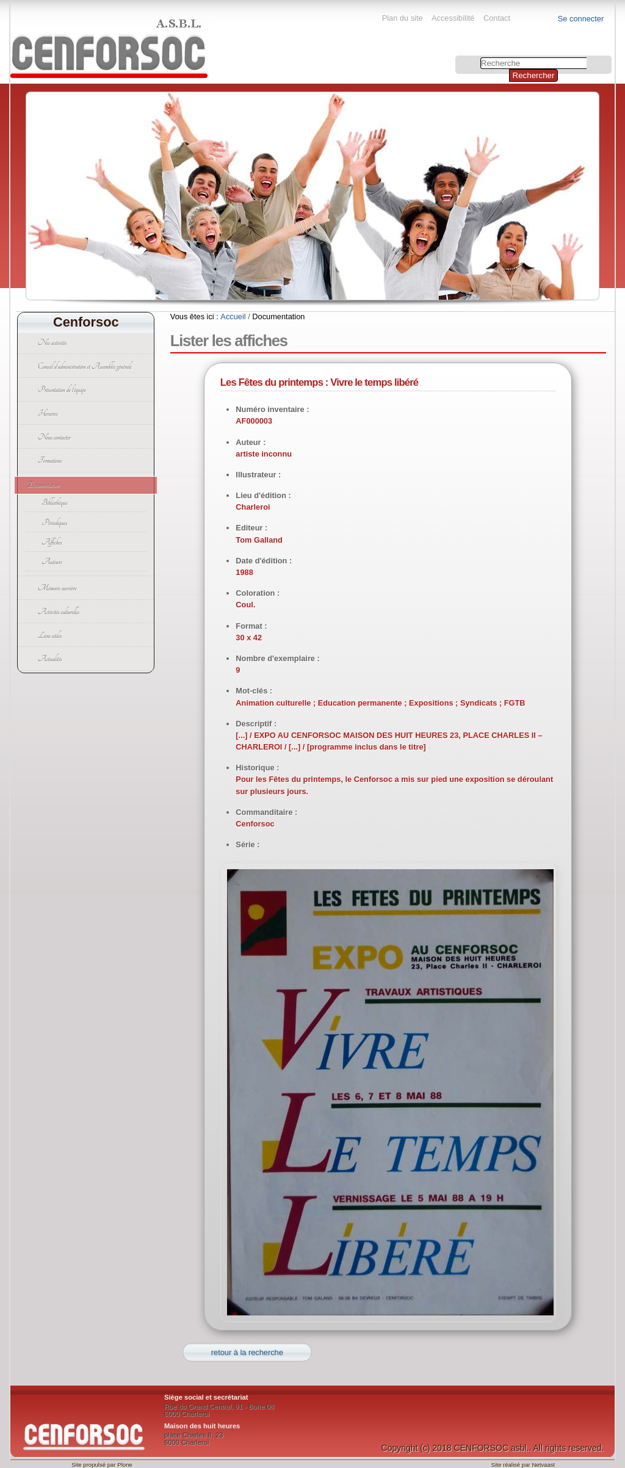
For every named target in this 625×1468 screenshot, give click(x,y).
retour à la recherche (247, 1352)
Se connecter (581, 18)
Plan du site (402, 18)
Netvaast (543, 1464)
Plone (124, 1464)
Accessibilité (453, 18)
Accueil (232, 316)
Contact (496, 18)
